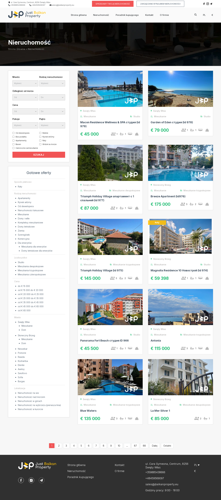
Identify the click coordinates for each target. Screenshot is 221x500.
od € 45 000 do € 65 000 (31, 306)
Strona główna (79, 15)
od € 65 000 (24, 310)
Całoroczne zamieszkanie (27, 148)
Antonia (156, 340)
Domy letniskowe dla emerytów (36, 250)
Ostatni (167, 445)
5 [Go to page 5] (81, 445)
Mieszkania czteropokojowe (32, 274)
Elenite (21, 365)
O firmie (164, 15)
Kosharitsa (23, 361)
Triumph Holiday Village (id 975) (101, 270)
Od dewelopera (22, 133)
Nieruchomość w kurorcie (30, 409)
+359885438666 (16, 5)
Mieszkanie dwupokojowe (125, 190)
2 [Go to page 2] (59, 445)
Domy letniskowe (26, 226)
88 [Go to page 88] (144, 445)
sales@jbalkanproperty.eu (61, 5)
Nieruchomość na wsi (28, 393)
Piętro (42, 119)
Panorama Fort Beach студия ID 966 (104, 340)
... (127, 445)
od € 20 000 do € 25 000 (31, 294)
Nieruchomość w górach (30, 401)
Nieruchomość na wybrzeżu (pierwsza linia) (39, 405)
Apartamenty (21, 140)
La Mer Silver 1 (160, 410)
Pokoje (16, 119)
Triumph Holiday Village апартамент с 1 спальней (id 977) (107, 198)
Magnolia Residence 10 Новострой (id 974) (179, 270)
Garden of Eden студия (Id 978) (172, 122)
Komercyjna (23, 239)
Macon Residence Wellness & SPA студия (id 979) (110, 124)
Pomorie (22, 353)
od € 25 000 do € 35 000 (30, 298)
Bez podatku (21, 137)
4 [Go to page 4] (74, 445)
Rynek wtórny (48, 137)
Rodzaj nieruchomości (51, 77)
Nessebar (22, 349)
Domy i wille (24, 218)
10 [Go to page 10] (119, 445)
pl (204, 15)
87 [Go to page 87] (135, 445)
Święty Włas (24, 322)
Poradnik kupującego (127, 15)
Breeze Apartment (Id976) (168, 196)
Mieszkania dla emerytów (34, 246)
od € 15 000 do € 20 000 (30, 290)
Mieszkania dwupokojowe (31, 266)
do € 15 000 (24, 286)
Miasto (16, 77)
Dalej (154, 445)
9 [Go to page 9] (111, 445)
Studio (21, 262)
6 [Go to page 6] (88, 445)
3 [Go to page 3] (66, 445)
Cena (15, 105)
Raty (44, 140)
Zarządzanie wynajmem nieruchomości (160, 4)
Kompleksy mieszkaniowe (30, 222)
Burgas (21, 381)
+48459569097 (37, 5)
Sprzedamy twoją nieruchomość (113, 4)
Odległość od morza (22, 91)
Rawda (21, 357)
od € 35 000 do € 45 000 (30, 302)
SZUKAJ (38, 154)
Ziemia (21, 230)
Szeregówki (24, 234)
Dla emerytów (25, 243)
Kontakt (149, 15)
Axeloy (21, 369)
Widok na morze (49, 144)
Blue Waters (88, 410)
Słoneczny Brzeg (26, 335)
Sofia (20, 377)
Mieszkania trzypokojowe (30, 270)
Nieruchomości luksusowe (31, 210)
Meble (45, 133)
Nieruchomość (101, 15)
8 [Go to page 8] (103, 445)
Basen (18, 144)
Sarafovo (22, 373)
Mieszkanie (23, 214)
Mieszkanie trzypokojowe (195, 190)
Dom (23, 330)
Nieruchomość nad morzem (31, 397)
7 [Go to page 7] (96, 445)
